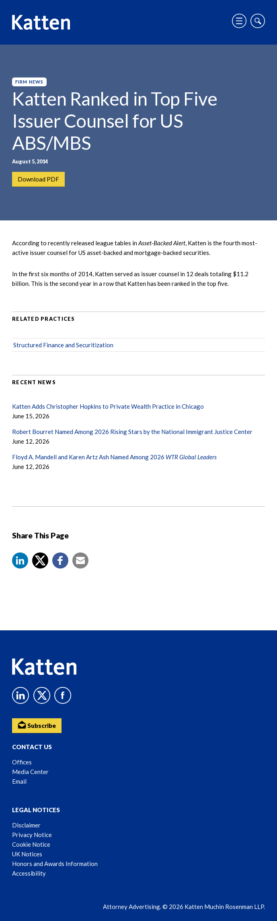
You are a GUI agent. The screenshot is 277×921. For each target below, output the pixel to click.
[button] (20, 560)
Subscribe (37, 725)
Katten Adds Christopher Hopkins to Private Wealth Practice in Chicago (108, 406)
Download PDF (38, 179)
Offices (22, 762)
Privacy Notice (32, 834)
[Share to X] (40, 560)
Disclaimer (26, 825)
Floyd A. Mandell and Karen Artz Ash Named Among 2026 (114, 456)
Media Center (30, 771)
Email (19, 781)
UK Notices (27, 854)
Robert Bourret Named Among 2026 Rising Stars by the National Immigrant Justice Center (132, 431)
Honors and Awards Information (55, 863)
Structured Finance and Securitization (63, 344)
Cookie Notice (31, 844)
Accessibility (29, 873)
